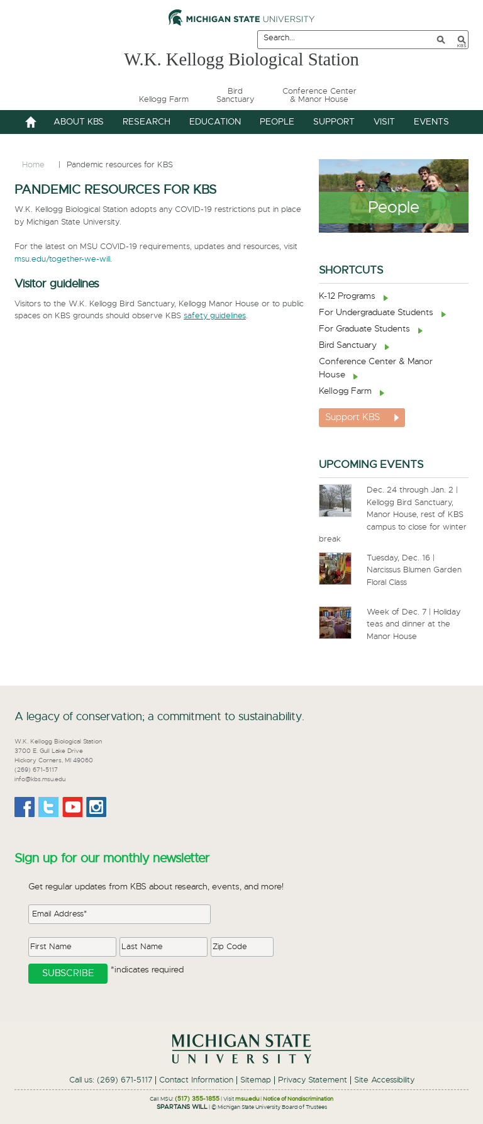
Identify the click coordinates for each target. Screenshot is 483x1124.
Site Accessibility (384, 1080)
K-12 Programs (347, 296)
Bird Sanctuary (348, 345)
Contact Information (196, 1080)
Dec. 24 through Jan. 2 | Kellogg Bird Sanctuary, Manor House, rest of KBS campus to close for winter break (393, 514)
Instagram (96, 807)
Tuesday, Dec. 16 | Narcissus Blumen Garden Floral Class (414, 570)
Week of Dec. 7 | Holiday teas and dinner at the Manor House (413, 624)
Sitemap (255, 1080)
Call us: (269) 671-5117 (110, 1080)
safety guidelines (215, 316)
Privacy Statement (312, 1080)
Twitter (48, 807)
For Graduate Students (364, 329)
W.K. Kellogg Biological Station (241, 59)
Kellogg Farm (345, 391)
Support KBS (352, 417)
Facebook (24, 807)
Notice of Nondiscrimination (298, 1099)
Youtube (72, 807)
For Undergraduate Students (376, 312)
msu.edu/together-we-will (62, 259)
